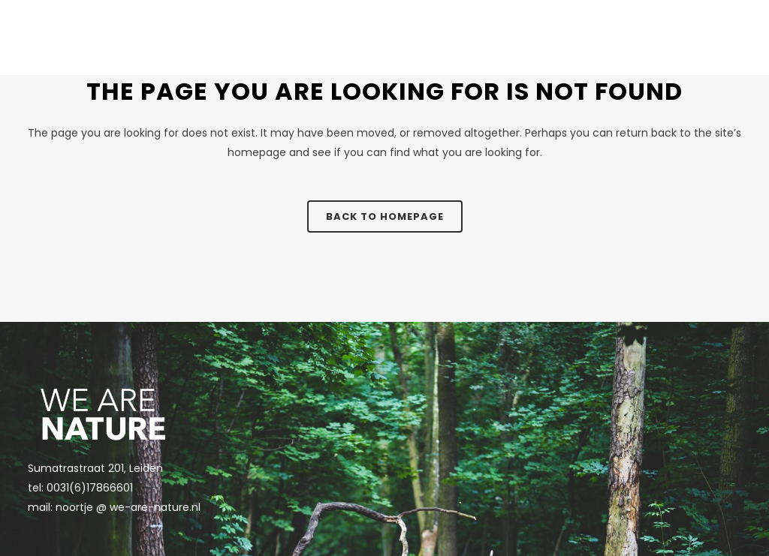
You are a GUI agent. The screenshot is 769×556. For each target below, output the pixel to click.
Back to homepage (385, 216)
